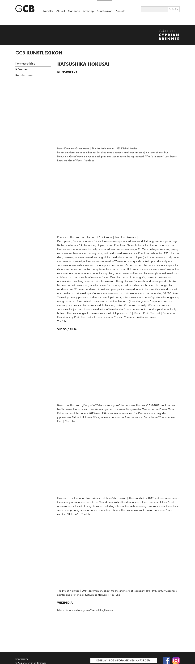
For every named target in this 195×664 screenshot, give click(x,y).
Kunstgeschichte (25, 63)
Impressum (21, 658)
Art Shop (88, 11)
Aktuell (60, 11)
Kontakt (120, 11)
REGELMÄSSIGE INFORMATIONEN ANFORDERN (123, 660)
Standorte (74, 11)
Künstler (48, 11)
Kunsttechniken (24, 75)
